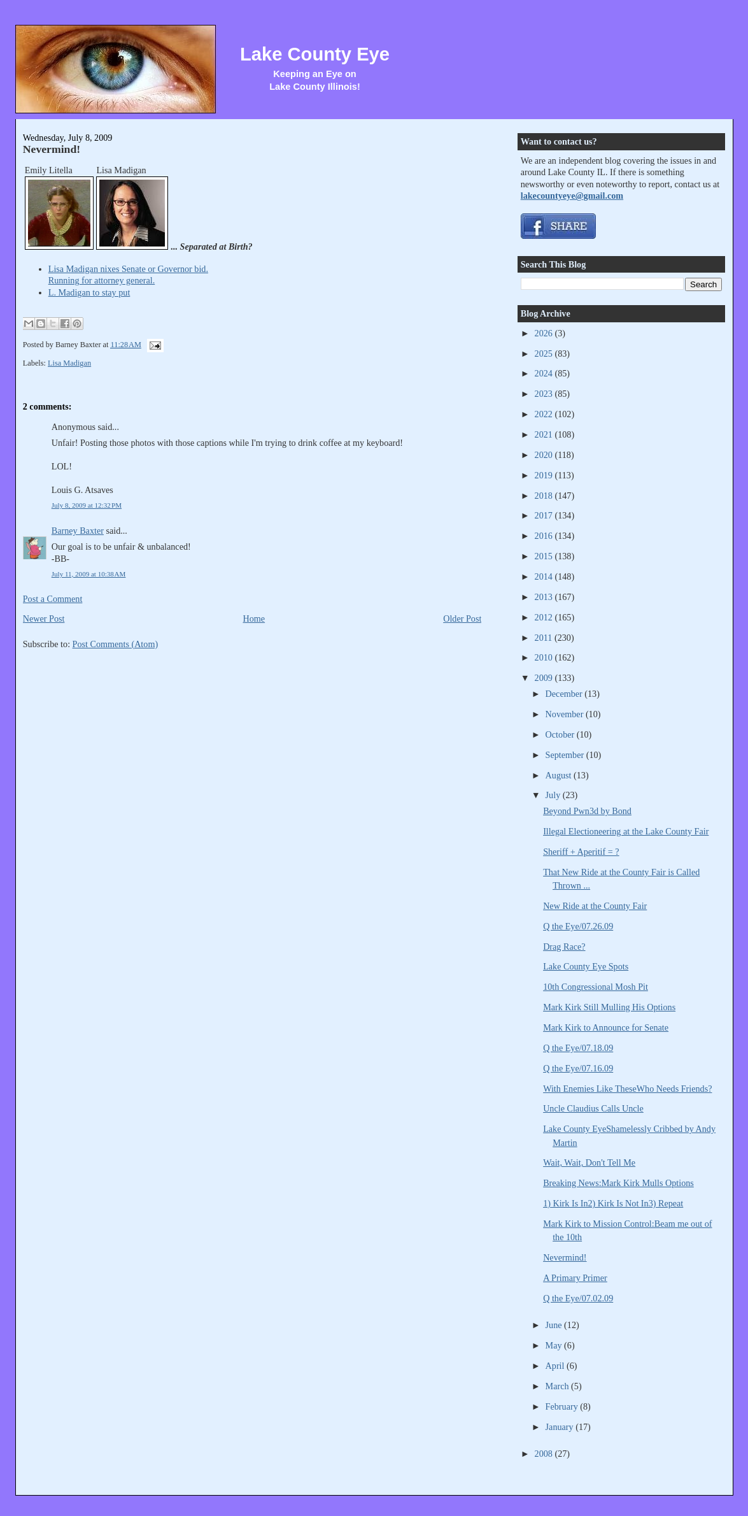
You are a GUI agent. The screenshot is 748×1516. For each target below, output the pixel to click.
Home (254, 618)
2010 (545, 657)
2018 (545, 495)
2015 (545, 556)
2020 (545, 455)
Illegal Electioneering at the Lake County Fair (626, 831)
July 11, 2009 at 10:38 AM (89, 574)
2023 (545, 394)
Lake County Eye (315, 54)
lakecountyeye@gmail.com (572, 195)
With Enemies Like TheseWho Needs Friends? (627, 1088)
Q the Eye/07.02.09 (578, 1298)
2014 (545, 576)
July (554, 795)
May (555, 1345)
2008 (545, 1453)
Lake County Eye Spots (585, 966)
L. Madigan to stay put (89, 292)
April (556, 1366)
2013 (545, 597)
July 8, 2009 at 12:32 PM (87, 505)
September (566, 755)
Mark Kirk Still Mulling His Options (609, 1007)
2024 (545, 373)
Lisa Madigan (69, 363)
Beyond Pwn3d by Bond (587, 811)
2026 (545, 333)
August (560, 775)
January (561, 1427)
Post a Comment (53, 599)
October (561, 734)
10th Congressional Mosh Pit (595, 987)
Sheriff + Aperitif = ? (581, 852)
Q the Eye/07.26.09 (578, 926)
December (565, 694)
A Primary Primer (575, 1278)
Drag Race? (564, 946)
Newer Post (44, 618)
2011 (544, 638)
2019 (545, 475)
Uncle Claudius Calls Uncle (593, 1108)
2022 (545, 414)
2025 (545, 353)
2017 (545, 515)
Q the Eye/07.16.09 (578, 1068)
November (566, 714)
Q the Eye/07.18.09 (578, 1048)
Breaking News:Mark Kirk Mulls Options (618, 1183)
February (563, 1406)
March (559, 1386)
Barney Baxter (78, 531)
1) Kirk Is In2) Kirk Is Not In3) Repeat (613, 1203)
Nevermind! (51, 149)
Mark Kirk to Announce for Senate (605, 1027)
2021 (545, 434)
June (555, 1325)
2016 (545, 536)
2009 (545, 678)
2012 (545, 617)
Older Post (462, 618)
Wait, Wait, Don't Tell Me (589, 1162)
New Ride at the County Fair (595, 906)
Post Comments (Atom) (116, 644)
